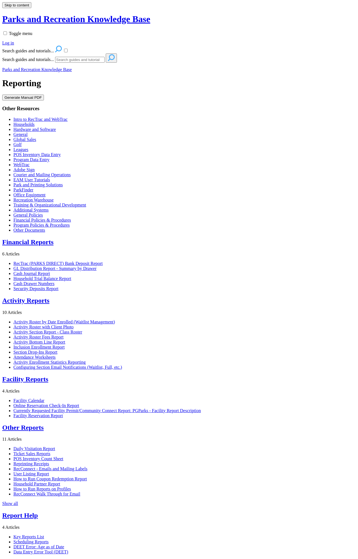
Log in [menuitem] (8, 43)
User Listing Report (31, 473)
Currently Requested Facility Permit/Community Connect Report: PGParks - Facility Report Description (107, 410)
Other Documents (29, 230)
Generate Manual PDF (23, 97)
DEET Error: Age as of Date (38, 546)
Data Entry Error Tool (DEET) (40, 551)
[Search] (80, 60)
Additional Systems (31, 210)
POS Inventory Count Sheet (38, 458)
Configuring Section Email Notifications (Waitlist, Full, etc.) (67, 367)
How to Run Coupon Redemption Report (50, 478)
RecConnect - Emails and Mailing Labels (50, 468)
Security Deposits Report (35, 288)
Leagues (20, 149)
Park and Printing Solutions (38, 184)
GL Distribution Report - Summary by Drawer (54, 268)
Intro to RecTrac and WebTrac (40, 119)
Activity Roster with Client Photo (43, 327)
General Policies (28, 215)
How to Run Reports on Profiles (42, 489)
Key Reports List (28, 536)
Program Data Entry (31, 159)
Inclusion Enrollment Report (39, 347)
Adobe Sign (24, 169)
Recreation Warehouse (33, 200)
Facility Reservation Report (38, 415)
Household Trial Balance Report (42, 278)
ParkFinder (23, 189)
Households (24, 124)
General (20, 134)
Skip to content (16, 5)
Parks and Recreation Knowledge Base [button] (76, 19)
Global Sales (24, 139)
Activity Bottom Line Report (39, 342)
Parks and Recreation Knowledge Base (37, 69)
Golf (17, 144)
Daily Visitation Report (34, 448)
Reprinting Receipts (31, 463)
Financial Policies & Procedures (42, 220)
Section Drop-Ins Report (35, 352)
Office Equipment (29, 194)
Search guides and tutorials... (28, 59)
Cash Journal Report (31, 273)
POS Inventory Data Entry (37, 154)
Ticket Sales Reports (31, 453)
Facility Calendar (28, 400)
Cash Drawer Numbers (34, 283)
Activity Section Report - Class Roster (47, 332)
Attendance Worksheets (34, 357)
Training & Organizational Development (49, 205)
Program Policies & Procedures (41, 225)
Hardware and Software (34, 129)
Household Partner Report (36, 484)
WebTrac (21, 164)
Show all (10, 503)
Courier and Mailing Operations (42, 174)
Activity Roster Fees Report (38, 337)
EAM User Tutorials (31, 179)
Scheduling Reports (31, 541)
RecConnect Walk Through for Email (46, 494)
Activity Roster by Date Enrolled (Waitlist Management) (64, 322)
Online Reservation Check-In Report (46, 405)
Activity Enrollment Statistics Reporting (49, 362)
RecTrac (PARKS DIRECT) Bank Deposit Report (58, 263)
